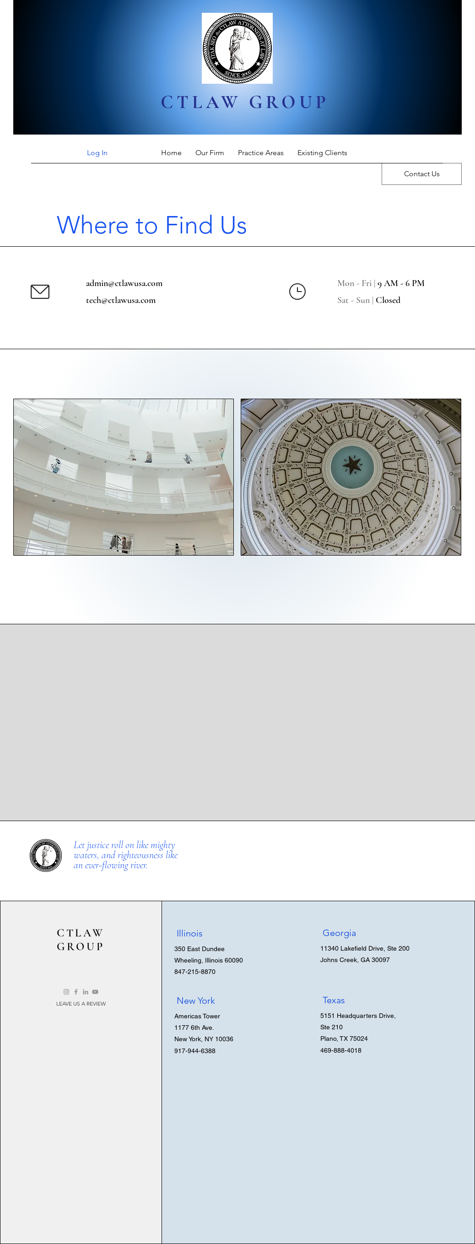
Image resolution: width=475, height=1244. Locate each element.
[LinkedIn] (85, 991)
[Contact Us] (422, 174)
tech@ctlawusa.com (121, 300)
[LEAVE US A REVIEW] (81, 1003)
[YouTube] (95, 991)
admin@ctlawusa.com (124, 283)
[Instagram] (66, 991)
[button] (123, 477)
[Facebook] (76, 991)
